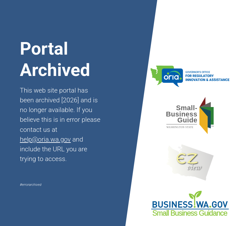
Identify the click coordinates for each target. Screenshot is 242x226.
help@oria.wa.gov (45, 139)
